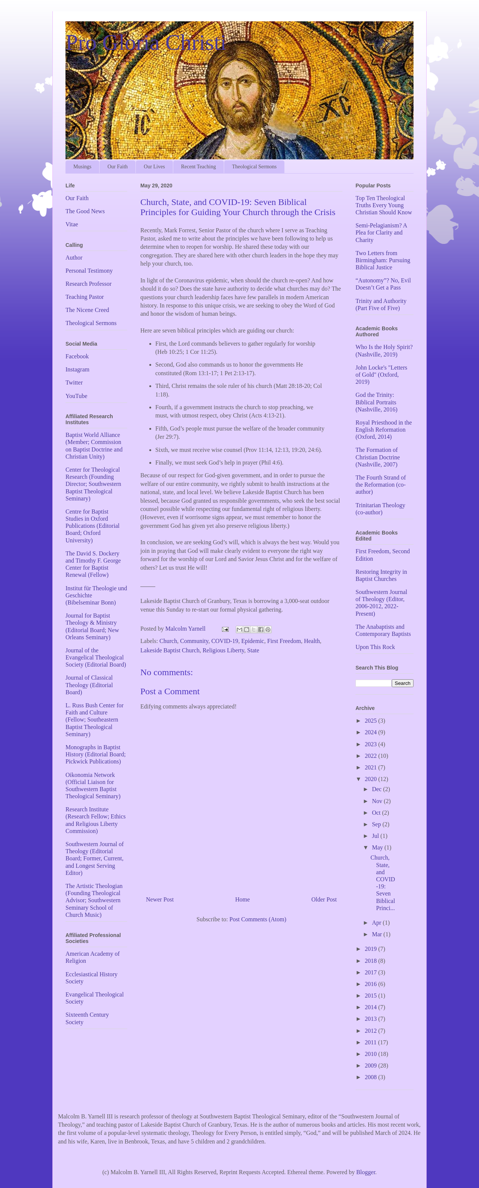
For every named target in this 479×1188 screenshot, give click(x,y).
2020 (371, 779)
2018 (371, 961)
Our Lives (154, 166)
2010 (371, 1054)
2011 (371, 1042)
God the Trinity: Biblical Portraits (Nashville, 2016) (376, 402)
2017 (371, 972)
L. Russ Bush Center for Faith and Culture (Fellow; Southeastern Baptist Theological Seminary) (94, 719)
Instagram (77, 369)
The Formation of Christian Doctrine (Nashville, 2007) (378, 457)
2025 (371, 720)
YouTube (76, 396)
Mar (378, 934)
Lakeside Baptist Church (169, 650)
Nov (378, 801)
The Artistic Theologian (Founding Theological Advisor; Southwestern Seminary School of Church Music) (94, 900)
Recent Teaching (198, 166)
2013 (371, 1019)
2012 (371, 1031)
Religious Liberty (223, 650)
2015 (371, 995)
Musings (82, 166)
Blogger (365, 1172)
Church (168, 641)
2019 (371, 949)
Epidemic (252, 641)
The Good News (85, 211)
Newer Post (160, 899)
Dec (377, 789)
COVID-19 (224, 641)
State (253, 650)
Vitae (71, 224)
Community (194, 641)
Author (73, 257)
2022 (371, 756)
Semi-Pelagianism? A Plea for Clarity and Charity (381, 232)
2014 (371, 1007)
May (378, 847)
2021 (371, 767)
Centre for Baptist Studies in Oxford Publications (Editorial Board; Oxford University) (92, 526)
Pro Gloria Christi (145, 42)
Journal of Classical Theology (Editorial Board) (89, 684)
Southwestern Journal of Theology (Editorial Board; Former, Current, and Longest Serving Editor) (94, 858)
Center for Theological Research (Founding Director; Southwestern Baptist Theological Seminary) (93, 484)
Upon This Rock (375, 647)
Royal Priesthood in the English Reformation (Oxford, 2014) (384, 429)
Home (242, 899)
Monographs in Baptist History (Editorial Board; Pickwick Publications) (95, 754)
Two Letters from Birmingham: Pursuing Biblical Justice (383, 260)
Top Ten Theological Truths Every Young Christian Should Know (384, 205)
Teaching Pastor (84, 297)
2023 (371, 744)
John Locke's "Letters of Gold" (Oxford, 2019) (381, 374)
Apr (377, 922)
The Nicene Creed (87, 310)
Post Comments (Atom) (257, 919)
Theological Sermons (254, 166)
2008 (371, 1077)
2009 (371, 1065)
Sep (377, 824)
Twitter (74, 382)
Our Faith (117, 166)
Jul (376, 836)
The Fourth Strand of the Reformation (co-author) (381, 484)
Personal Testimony (89, 270)
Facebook (77, 356)
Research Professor (88, 284)
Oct (377, 812)
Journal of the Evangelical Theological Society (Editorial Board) (95, 657)
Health (312, 641)
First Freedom (284, 641)
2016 (371, 984)
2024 (371, 732)
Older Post (324, 899)
